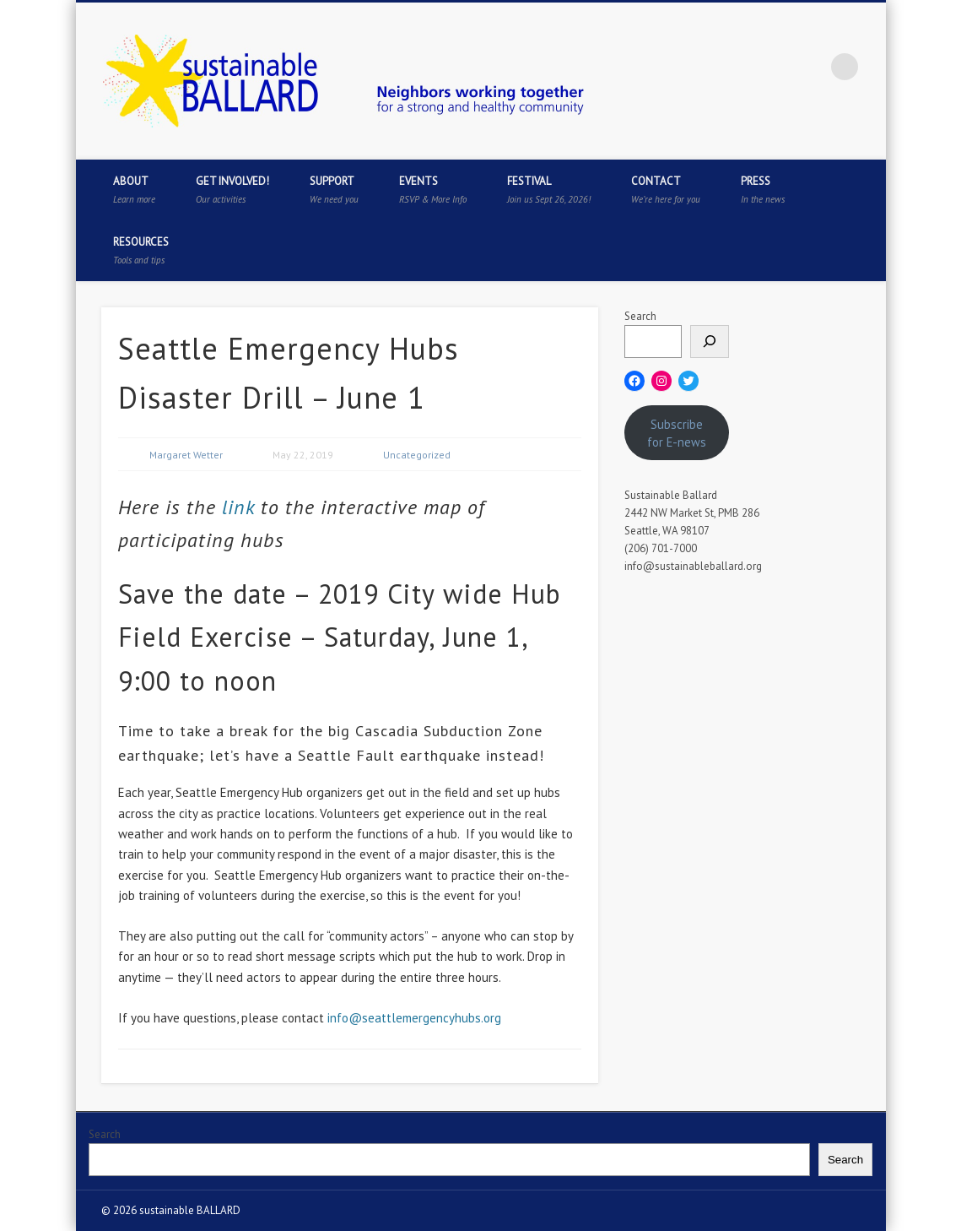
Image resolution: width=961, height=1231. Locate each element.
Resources (141, 250)
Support (334, 189)
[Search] (709, 341)
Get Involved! (232, 189)
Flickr (809, 66)
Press (763, 189)
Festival (549, 189)
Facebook (706, 66)
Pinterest (775, 66)
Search (640, 316)
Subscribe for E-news (676, 433)
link (235, 507)
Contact (665, 189)
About (134, 189)
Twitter (740, 66)
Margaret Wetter (186, 454)
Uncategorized (417, 454)
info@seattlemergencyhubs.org (414, 1018)
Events (433, 189)
